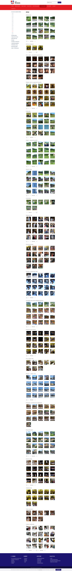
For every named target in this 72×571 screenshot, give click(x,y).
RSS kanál (12, 560)
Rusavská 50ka (39, 559)
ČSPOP (51, 558)
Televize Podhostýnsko (40, 558)
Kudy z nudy (39, 561)
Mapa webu (13, 561)
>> (36, 108)
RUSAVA (17, 2)
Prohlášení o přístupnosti (15, 559)
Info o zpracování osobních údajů (16, 558)
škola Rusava (39, 560)
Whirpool (25, 558)
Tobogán (25, 560)
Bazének (25, 559)
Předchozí (30, 52)
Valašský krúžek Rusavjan (54, 559)
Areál (25, 561)
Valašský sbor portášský (53, 561)
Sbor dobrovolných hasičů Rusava (55, 560)
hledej (59, 2)
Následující (31, 41)
